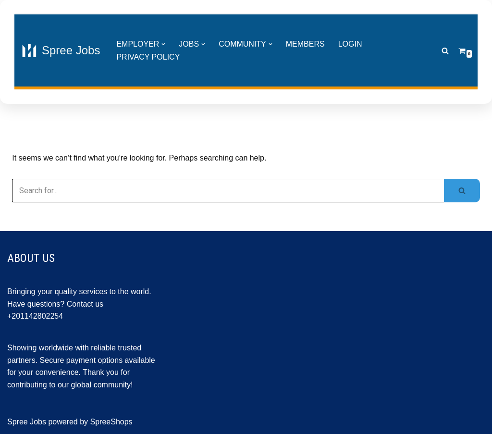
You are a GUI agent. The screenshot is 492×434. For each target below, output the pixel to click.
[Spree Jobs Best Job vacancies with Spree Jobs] (61, 50)
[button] (163, 44)
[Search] (445, 50)
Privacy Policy (148, 57)
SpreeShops (111, 422)
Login (350, 44)
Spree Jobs (26, 422)
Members (305, 44)
